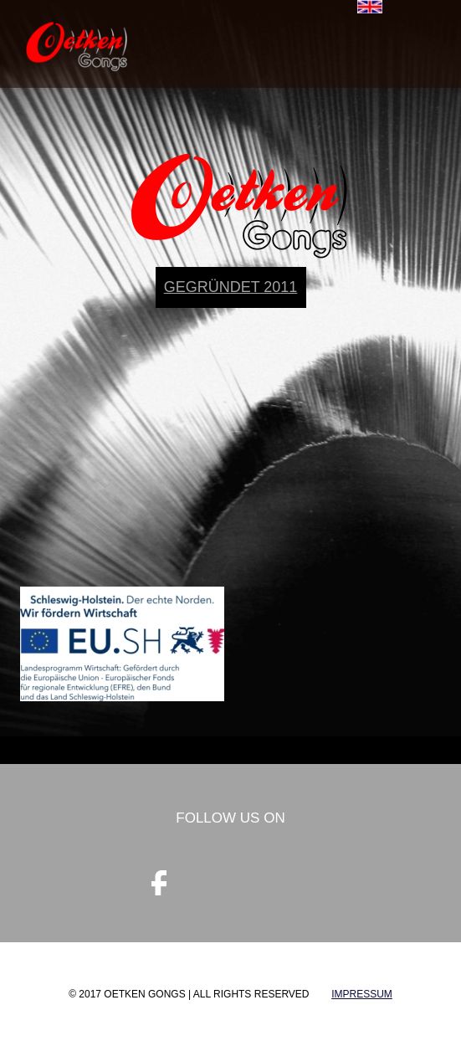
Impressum (361, 994)
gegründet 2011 (231, 287)
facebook (158, 882)
